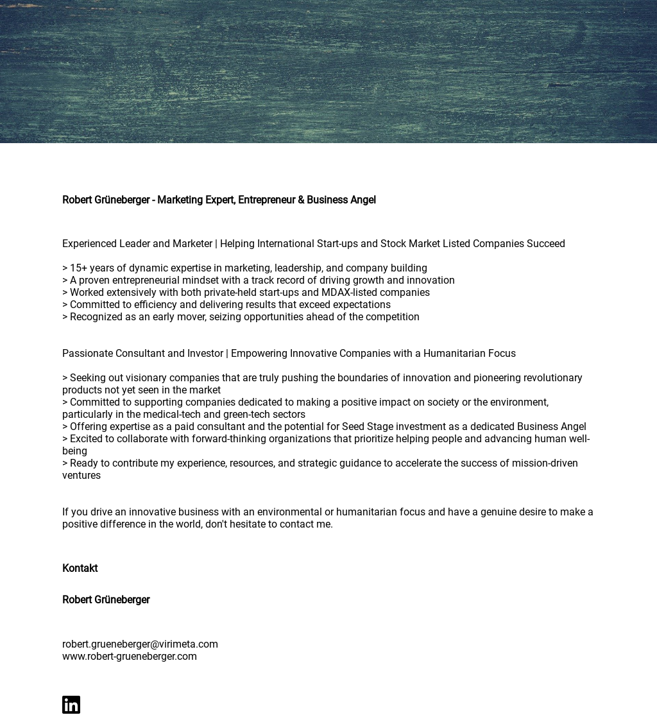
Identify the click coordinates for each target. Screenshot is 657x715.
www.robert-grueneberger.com (129, 656)
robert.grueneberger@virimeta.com (140, 644)
